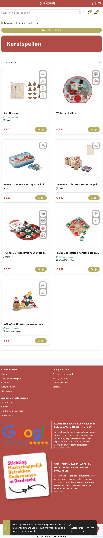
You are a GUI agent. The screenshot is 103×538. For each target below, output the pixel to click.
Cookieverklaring (60, 382)
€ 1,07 (6, 129)
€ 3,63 (6, 269)
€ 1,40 (59, 129)
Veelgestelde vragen (11, 378)
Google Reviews (8, 386)
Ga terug (7, 23)
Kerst (26, 23)
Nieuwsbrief (6, 390)
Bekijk (41, 129)
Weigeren (90, 528)
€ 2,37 (6, 197)
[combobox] (39, 12)
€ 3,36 (59, 197)
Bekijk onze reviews (62, 447)
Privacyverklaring (61, 378)
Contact (4, 374)
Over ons (5, 382)
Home (18, 23)
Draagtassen (7, 415)
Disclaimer (57, 386)
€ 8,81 (6, 340)
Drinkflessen (7, 402)
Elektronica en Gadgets (12, 410)
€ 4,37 (59, 269)
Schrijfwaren (7, 406)
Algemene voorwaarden (64, 374)
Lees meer (58, 491)
